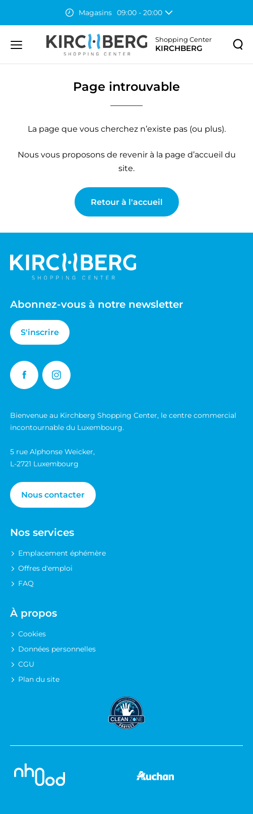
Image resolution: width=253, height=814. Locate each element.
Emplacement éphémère (62, 553)
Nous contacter (53, 495)
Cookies (32, 633)
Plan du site (38, 679)
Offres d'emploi (45, 568)
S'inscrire (40, 332)
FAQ (26, 583)
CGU (26, 664)
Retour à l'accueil (127, 202)
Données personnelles (57, 649)
